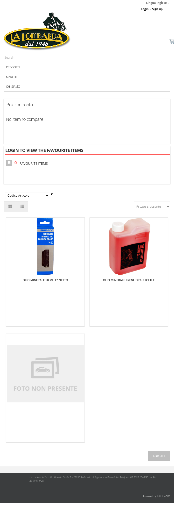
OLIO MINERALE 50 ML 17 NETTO (45, 280)
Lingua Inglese (157, 3)
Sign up (157, 9)
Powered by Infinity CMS (156, 496)
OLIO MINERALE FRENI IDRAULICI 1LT (128, 280)
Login (145, 9)
